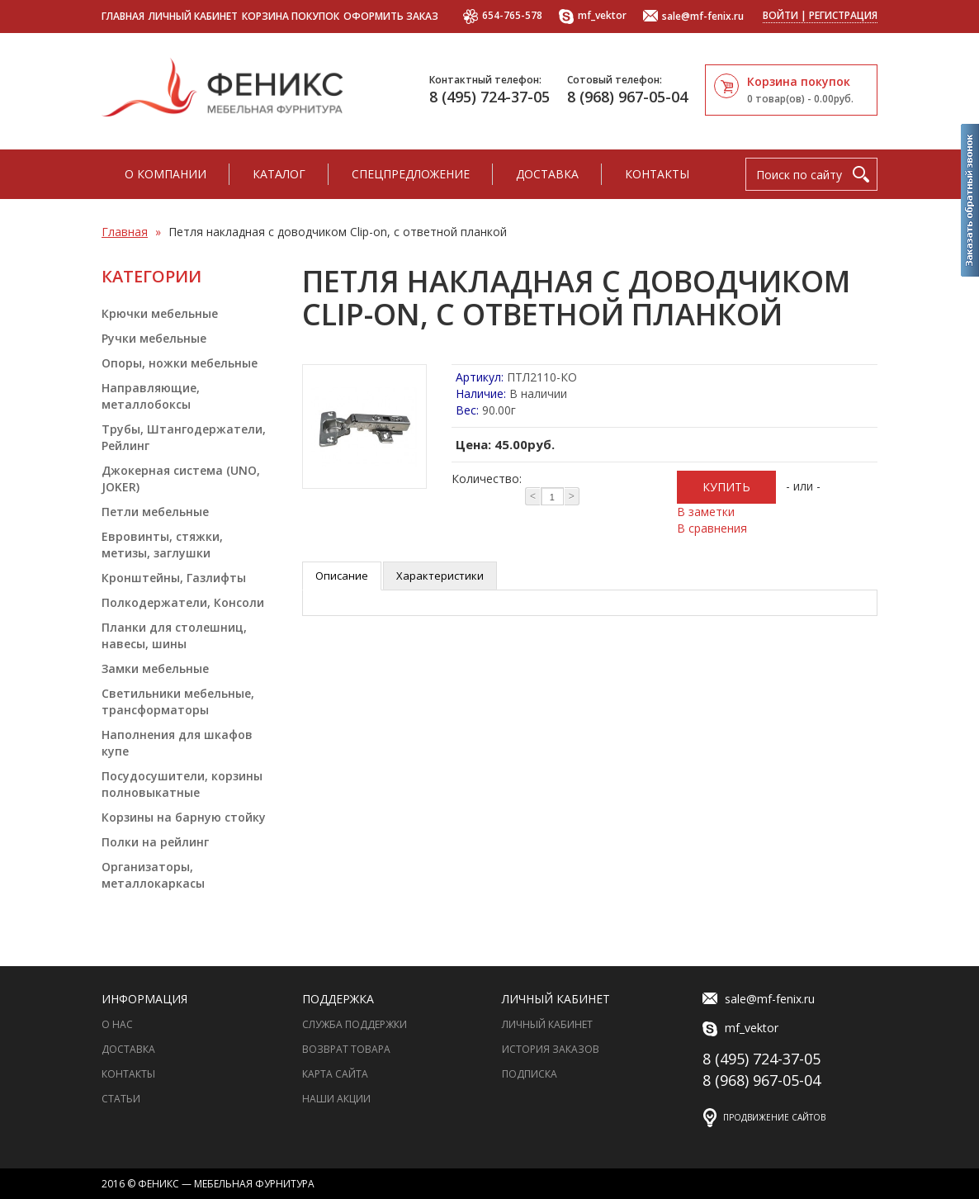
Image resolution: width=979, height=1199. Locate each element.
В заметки (706, 511)
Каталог (279, 174)
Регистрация (843, 15)
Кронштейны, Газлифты (174, 577)
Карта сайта (335, 1074)
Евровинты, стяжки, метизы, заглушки (162, 544)
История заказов (550, 1049)
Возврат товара (346, 1049)
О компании (165, 174)
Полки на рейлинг (155, 842)
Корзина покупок (290, 16)
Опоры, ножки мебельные (180, 363)
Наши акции (336, 1099)
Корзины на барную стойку (184, 817)
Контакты (657, 174)
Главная (123, 16)
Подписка (529, 1074)
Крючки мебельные (160, 313)
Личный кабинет (193, 16)
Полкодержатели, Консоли (183, 602)
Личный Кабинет (547, 1024)
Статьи (121, 1099)
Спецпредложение (411, 174)
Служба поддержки (354, 1024)
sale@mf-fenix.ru (693, 17)
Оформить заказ (390, 16)
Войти (780, 15)
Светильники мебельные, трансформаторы (178, 701)
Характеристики (440, 575)
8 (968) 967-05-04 (627, 97)
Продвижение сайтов (774, 1117)
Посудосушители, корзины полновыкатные (182, 784)
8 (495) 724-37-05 (489, 97)
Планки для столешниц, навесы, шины (174, 635)
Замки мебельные (155, 668)
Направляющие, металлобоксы (151, 396)
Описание (341, 575)
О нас (117, 1024)
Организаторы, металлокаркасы (153, 875)
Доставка (547, 174)
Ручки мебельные (154, 338)
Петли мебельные (155, 511)
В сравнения (712, 528)
